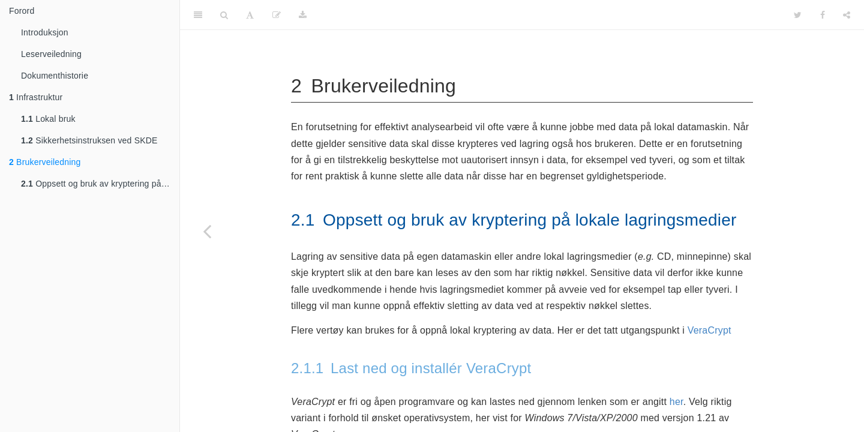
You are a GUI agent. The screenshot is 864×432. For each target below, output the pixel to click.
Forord (21, 11)
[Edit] (276, 15)
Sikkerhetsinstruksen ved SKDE (89, 140)
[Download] (303, 15)
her (676, 402)
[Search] (224, 15)
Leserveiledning (51, 54)
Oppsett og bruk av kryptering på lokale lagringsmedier (100, 183)
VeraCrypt (709, 330)
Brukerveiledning (45, 162)
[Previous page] (207, 231)
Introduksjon (44, 32)
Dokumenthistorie (54, 75)
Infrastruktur (35, 97)
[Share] (846, 15)
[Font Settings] (250, 15)
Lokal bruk (48, 119)
